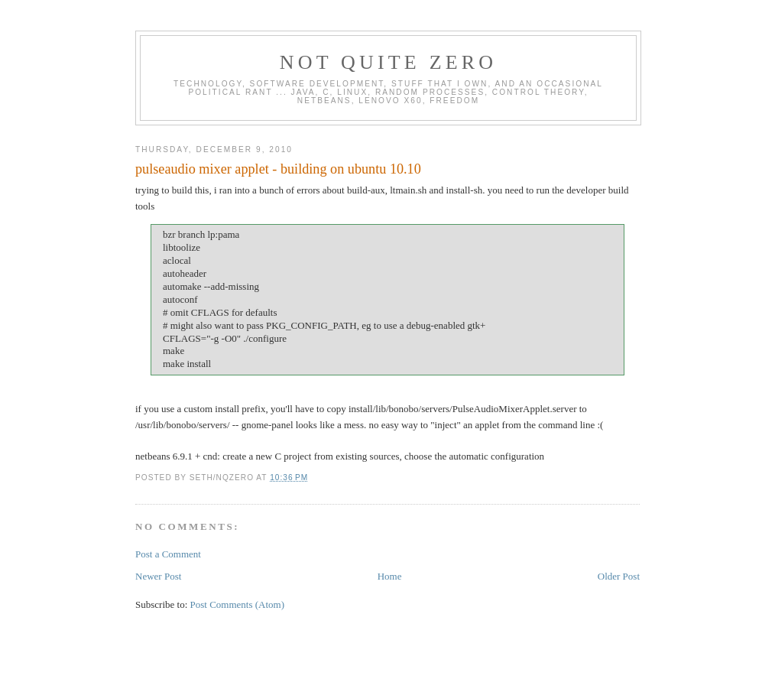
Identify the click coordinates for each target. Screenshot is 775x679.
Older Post (619, 576)
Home (390, 576)
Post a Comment (168, 554)
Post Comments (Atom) (237, 604)
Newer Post (158, 576)
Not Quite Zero (389, 62)
